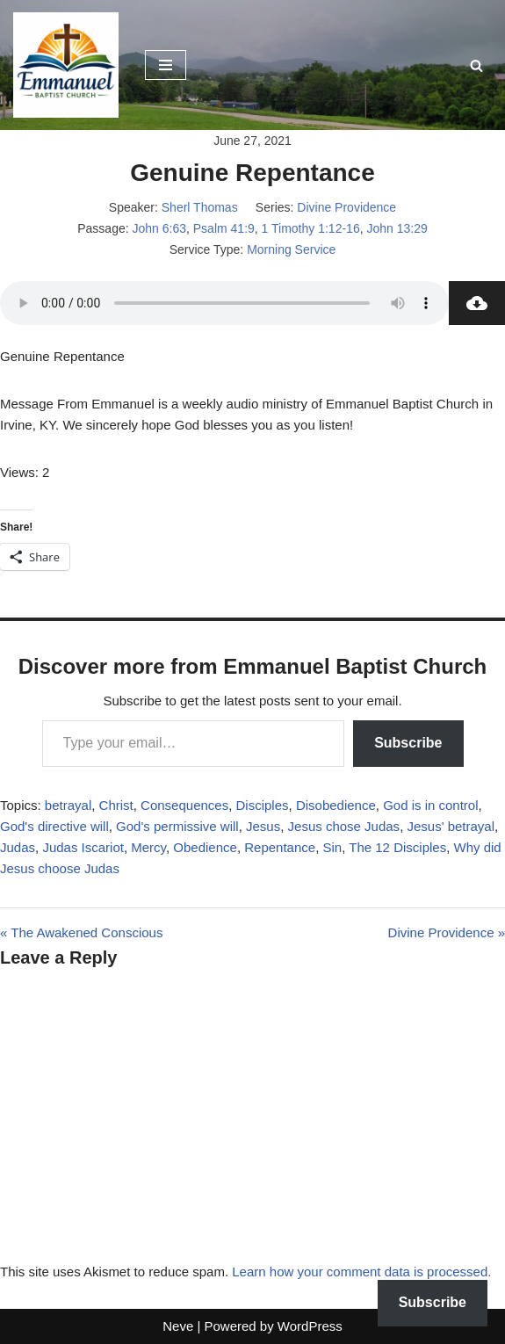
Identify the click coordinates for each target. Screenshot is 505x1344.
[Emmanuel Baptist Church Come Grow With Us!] (66, 65)
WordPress (310, 1326)
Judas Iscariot (83, 847)
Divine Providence (346, 207)
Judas (17, 847)
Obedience (205, 847)
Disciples (262, 805)
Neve (177, 1326)
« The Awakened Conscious (81, 932)
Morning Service (291, 249)
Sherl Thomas (200, 207)
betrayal (68, 805)
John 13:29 (396, 228)
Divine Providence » (446, 932)
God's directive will (54, 826)
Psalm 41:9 (224, 228)
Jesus (263, 826)
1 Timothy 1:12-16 (311, 228)
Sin (333, 847)
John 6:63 (160, 228)
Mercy (148, 847)
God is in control (430, 805)
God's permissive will (177, 826)
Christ (116, 805)
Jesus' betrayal (450, 826)
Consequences (184, 805)
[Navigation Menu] (165, 65)
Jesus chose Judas (344, 826)
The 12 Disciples (397, 847)
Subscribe (408, 742)
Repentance (279, 847)
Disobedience (336, 805)
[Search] (476, 65)
